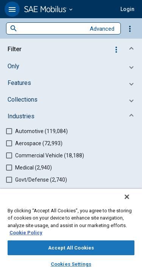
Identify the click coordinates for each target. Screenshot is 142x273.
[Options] (129, 28)
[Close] (132, 201)
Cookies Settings (71, 264)
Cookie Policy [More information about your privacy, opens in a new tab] (25, 232)
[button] (12, 9)
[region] (71, 233)
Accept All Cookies (71, 248)
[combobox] (51, 28)
